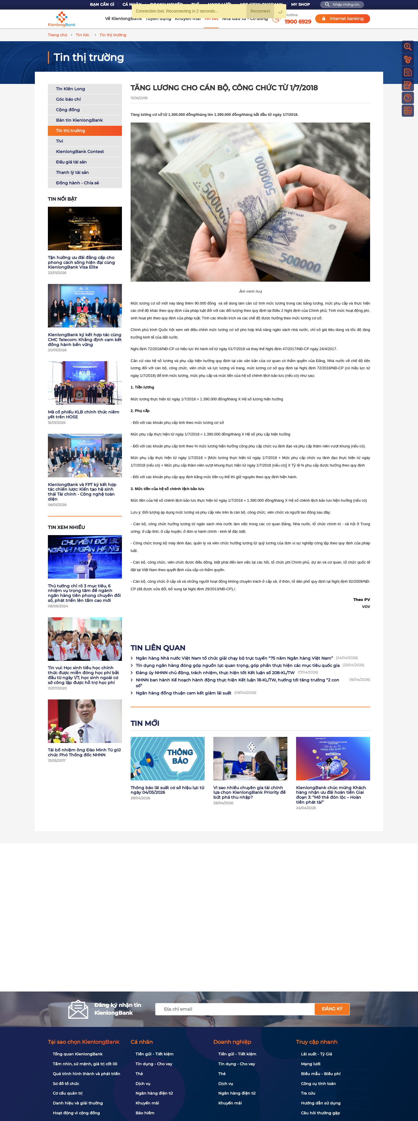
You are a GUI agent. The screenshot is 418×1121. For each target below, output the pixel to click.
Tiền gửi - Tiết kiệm (155, 1054)
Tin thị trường (70, 129)
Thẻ (139, 1073)
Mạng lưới (310, 1063)
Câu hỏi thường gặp (320, 1113)
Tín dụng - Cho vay (154, 1063)
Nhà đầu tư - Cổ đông (245, 18)
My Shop (300, 4)
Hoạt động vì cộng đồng (76, 1113)
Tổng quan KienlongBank (77, 1054)
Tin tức (211, 18)
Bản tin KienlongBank (79, 119)
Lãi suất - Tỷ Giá (316, 1054)
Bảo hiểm (145, 1113)
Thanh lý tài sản (72, 171)
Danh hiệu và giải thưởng (78, 1103)
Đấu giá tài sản (71, 161)
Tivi (59, 140)
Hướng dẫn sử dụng (320, 1103)
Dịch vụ (143, 1083)
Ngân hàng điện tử (154, 1093)
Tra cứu (308, 1093)
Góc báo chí (68, 98)
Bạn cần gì (102, 4)
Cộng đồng (68, 108)
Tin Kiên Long (70, 88)
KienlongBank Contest (80, 150)
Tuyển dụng (158, 18)
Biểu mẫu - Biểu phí (320, 1073)
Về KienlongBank (123, 18)
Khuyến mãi (188, 18)
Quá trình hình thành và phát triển (86, 1073)
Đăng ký (332, 1009)
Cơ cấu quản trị (67, 1093)
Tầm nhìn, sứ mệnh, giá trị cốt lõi (85, 1063)
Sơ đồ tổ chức (66, 1083)
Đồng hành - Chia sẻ (77, 182)
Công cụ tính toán (318, 1083)
